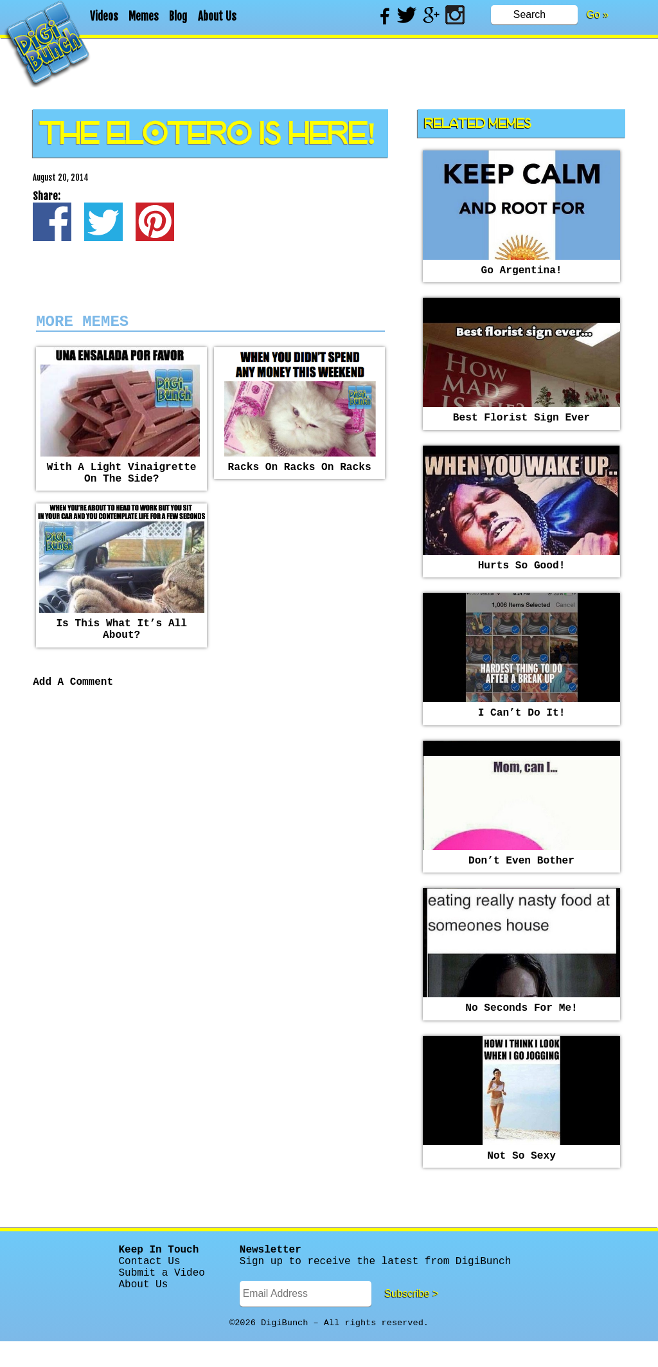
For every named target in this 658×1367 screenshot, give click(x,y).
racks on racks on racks (299, 473)
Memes (144, 16)
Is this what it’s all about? (121, 642)
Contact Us (150, 1283)
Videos (104, 16)
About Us (217, 16)
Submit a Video (162, 1297)
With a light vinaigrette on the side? (122, 480)
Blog (178, 16)
